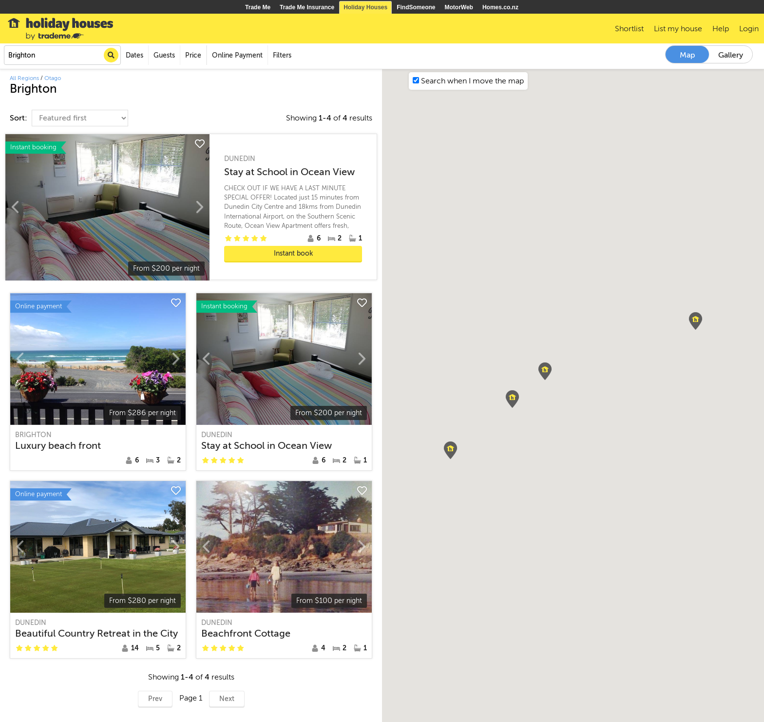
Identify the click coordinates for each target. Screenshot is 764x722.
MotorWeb (459, 7)
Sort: (19, 118)
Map (687, 55)
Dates (134, 55)
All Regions (24, 78)
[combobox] (62, 55)
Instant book (293, 253)
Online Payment (237, 55)
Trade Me (257, 7)
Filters (282, 55)
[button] (512, 399)
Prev (155, 698)
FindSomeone (416, 7)
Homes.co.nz (500, 7)
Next (226, 698)
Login (749, 28)
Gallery (730, 55)
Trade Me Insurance (307, 7)
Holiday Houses (365, 7)
